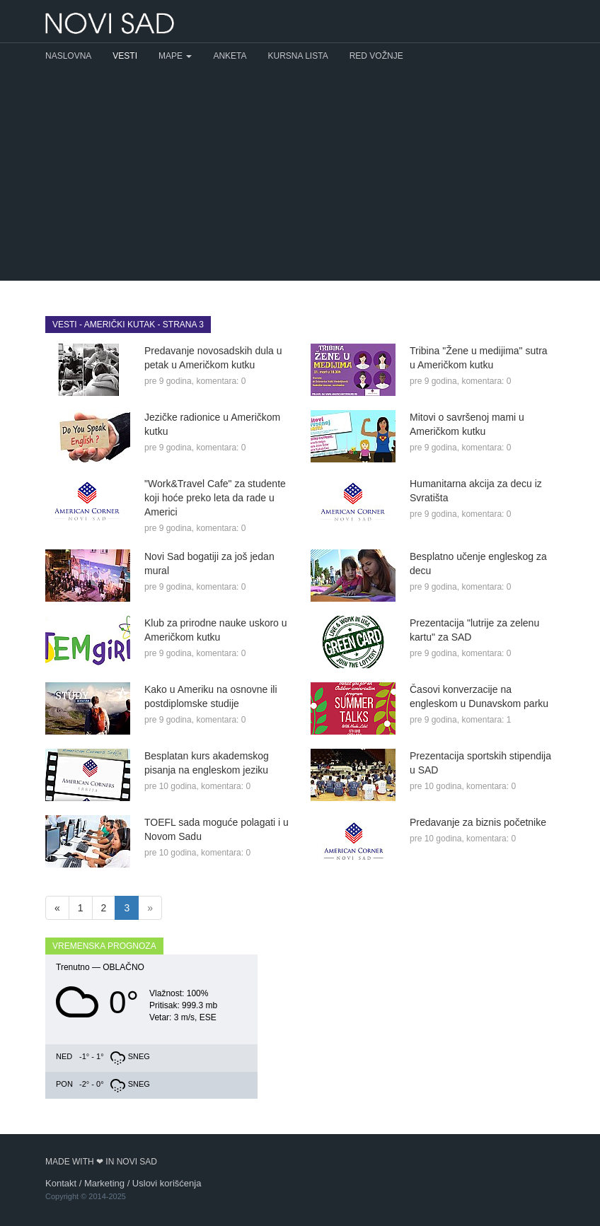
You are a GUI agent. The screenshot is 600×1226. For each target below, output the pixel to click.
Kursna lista (298, 56)
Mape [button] (175, 56)
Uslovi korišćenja (167, 1183)
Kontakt (60, 1183)
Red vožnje (376, 56)
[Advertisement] (300, 175)
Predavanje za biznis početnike (478, 822)
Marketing (104, 1183)
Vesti (124, 56)
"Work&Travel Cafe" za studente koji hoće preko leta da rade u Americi (215, 498)
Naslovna (68, 56)
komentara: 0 (221, 381)
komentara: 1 (486, 720)
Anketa (229, 56)
